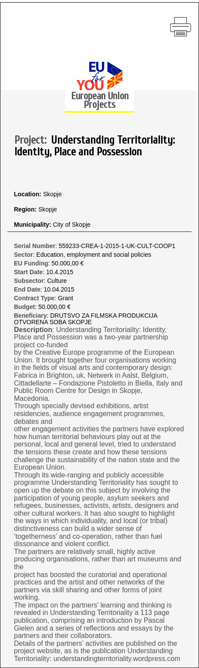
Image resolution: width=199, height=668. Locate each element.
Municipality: (33, 225)
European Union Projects (99, 100)
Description (33, 329)
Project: (32, 140)
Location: (28, 194)
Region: (26, 209)
